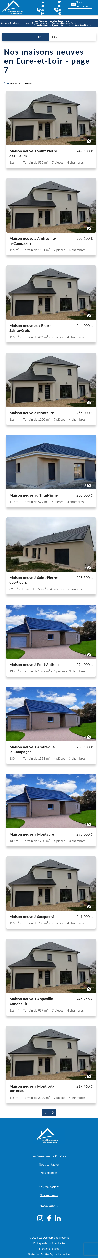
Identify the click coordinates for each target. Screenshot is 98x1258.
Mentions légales (49, 1248)
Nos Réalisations (79, 25)
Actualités (83, 29)
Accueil (5, 23)
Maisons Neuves (21, 23)
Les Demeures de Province (49, 1156)
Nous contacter (79, 4)
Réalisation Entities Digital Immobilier (49, 1254)
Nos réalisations (49, 1187)
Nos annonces (49, 1195)
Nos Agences (64, 29)
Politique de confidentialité (49, 1243)
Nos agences (49, 1173)
